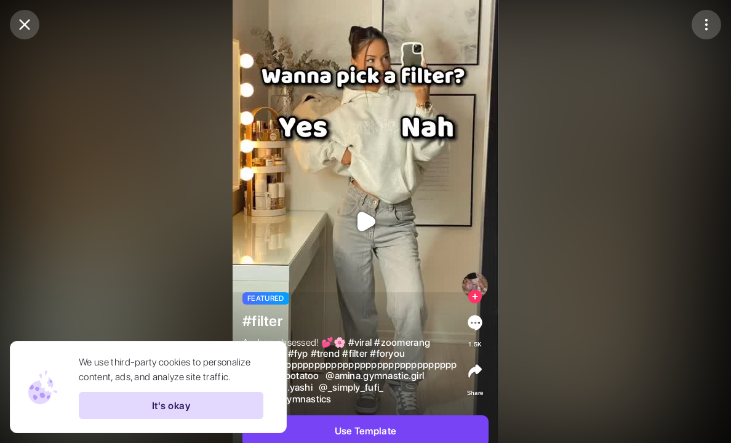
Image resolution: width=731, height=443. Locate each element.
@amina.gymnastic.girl (375, 375)
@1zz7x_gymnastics (287, 399)
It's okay (171, 405)
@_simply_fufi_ (351, 387)
